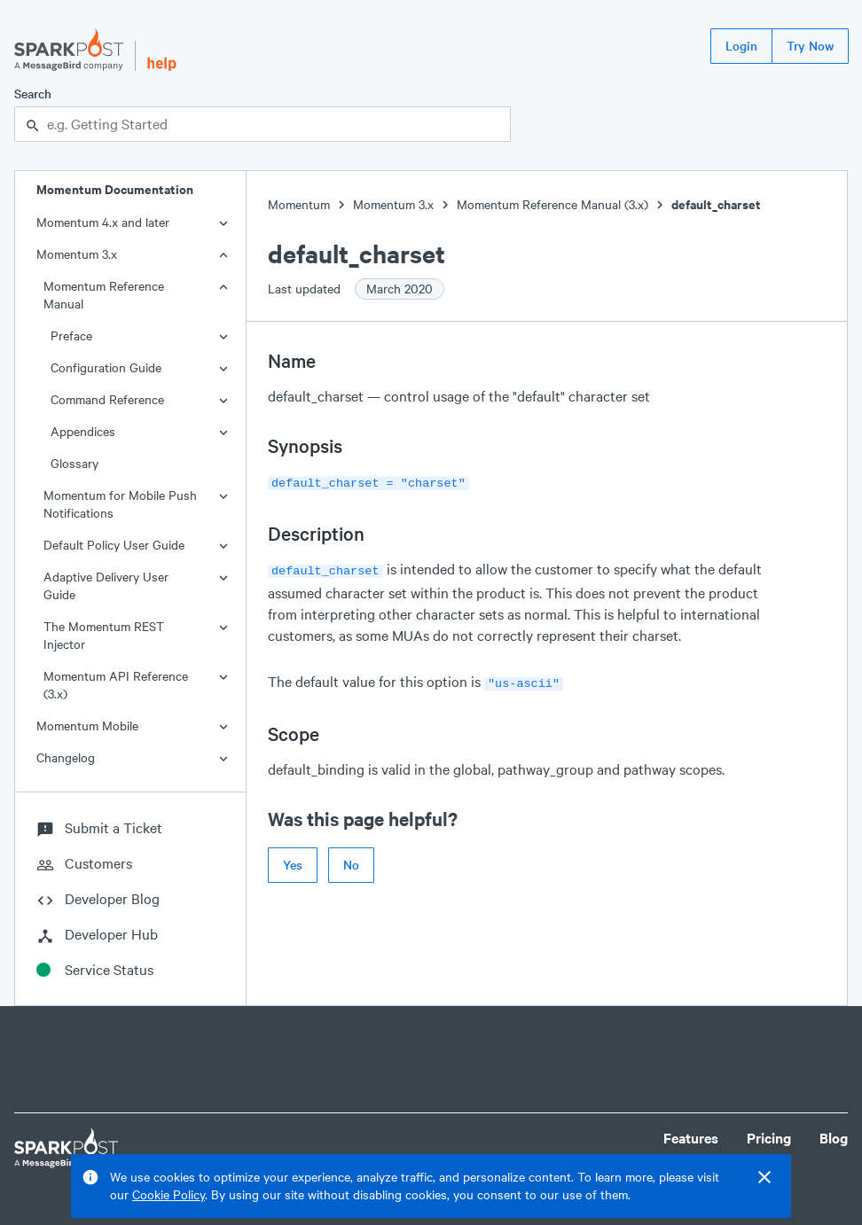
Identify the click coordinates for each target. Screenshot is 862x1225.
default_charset (716, 204)
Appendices (83, 431)
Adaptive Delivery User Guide (105, 585)
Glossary (74, 463)
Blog (833, 1137)
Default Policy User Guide (113, 544)
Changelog (65, 757)
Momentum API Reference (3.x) (115, 684)
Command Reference (107, 399)
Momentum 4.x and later (102, 222)
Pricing (769, 1137)
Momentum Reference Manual (103, 294)
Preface (71, 335)
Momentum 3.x (76, 254)
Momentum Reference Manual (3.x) (552, 204)
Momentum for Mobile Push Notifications (120, 504)
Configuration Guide (106, 367)
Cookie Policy (168, 1194)
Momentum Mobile (87, 725)
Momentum (299, 204)
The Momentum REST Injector (103, 635)
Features (690, 1137)
